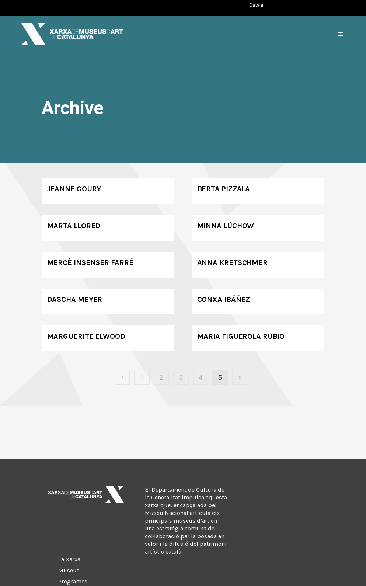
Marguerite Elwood (86, 336)
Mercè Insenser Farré (90, 262)
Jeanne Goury (74, 189)
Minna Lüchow (225, 226)
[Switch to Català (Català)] (256, 5)
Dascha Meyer (74, 299)
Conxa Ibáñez (223, 299)
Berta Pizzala (223, 189)
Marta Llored (74, 226)
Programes (72, 581)
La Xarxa (69, 559)
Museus (69, 570)
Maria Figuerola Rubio (241, 336)
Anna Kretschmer (232, 262)
